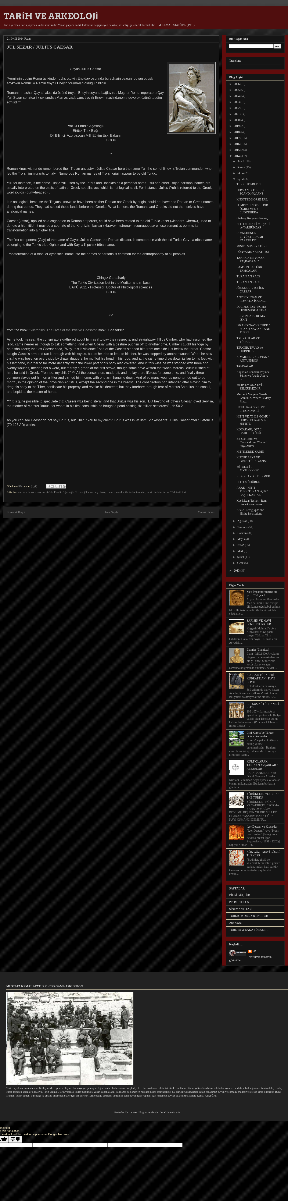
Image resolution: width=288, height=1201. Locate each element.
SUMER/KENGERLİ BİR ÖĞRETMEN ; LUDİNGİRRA (252, 209)
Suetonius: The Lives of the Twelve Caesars (63, 330)
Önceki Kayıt (207, 512)
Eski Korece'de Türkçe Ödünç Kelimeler (260, 734)
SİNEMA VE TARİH (242, 909)
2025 (237, 90)
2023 (237, 102)
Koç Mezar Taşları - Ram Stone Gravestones (252, 502)
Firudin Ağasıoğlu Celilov (68, 492)
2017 (237, 138)
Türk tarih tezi (178, 492)
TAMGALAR (245, 366)
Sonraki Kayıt (16, 512)
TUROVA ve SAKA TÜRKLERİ (249, 929)
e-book (30, 492)
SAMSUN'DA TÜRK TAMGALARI (249, 269)
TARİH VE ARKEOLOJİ (50, 16)
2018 (237, 132)
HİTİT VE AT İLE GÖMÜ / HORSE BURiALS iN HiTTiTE (253, 420)
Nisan (241, 545)
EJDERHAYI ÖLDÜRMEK (253, 476)
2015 (237, 150)
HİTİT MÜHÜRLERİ (250, 482)
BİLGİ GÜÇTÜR (239, 895)
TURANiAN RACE (248, 276)
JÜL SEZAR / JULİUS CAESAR (250, 289)
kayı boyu (100, 492)
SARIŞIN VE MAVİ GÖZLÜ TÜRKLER (259, 622)
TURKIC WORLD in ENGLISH (248, 915)
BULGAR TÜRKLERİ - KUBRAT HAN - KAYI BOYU (261, 678)
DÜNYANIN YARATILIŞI (253, 251)
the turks (130, 492)
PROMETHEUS (239, 902)
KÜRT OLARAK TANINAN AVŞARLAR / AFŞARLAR (262, 765)
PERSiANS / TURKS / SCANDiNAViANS (250, 192)
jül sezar (88, 492)
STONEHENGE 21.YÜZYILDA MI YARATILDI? (250, 237)
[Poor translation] (15, 1139)
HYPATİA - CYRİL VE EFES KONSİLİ (251, 409)
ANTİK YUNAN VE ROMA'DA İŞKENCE (252, 299)
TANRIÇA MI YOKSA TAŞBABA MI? (250, 259)
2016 (237, 144)
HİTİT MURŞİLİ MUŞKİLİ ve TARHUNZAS (253, 225)
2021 (237, 114)
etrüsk (49, 492)
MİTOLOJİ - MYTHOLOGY (248, 468)
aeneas (21, 492)
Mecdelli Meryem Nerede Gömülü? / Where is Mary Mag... (254, 398)
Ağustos (242, 521)
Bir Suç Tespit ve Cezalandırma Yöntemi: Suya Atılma (252, 442)
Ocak (240, 563)
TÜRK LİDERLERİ (249, 184)
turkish (158, 492)
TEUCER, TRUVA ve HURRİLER (250, 349)
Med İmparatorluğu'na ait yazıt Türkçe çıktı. (262, 593)
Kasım (241, 167)
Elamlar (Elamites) (258, 649)
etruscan (39, 492)
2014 (237, 156)
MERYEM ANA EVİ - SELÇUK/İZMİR (250, 386)
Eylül (240, 179)
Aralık (241, 161)
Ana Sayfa (111, 512)
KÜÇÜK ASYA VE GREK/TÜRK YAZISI (252, 459)
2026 (237, 84)
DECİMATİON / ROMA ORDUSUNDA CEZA (252, 308)
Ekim (240, 173)
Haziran (242, 533)
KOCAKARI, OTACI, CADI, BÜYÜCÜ (250, 431)
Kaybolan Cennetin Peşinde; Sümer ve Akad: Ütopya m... (253, 375)
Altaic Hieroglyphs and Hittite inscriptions (250, 511)
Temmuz (242, 527)
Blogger (142, 1112)
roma (110, 492)
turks (166, 492)
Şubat (241, 557)
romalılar (119, 492)
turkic (150, 492)
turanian (140, 492)
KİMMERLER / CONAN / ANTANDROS (253, 358)
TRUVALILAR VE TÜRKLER (248, 340)
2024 (237, 96)
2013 (237, 570)
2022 (237, 108)
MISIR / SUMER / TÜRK (252, 246)
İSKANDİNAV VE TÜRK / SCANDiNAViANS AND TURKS (253, 329)
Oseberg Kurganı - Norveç (252, 218)
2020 (237, 120)
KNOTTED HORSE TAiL (252, 199)
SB (254, 951)
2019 (237, 126)
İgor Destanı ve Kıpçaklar (262, 826)
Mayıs (241, 539)
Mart (240, 551)
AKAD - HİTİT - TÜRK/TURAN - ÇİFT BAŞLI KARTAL (252, 491)
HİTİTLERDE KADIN (250, 451)
